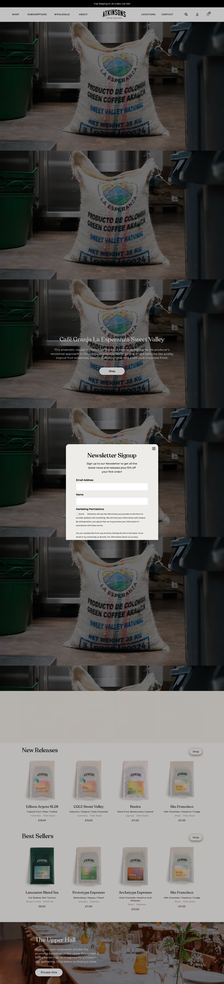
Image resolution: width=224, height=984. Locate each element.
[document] (112, 492)
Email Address (84, 480)
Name (79, 495)
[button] (154, 448)
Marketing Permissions (90, 509)
